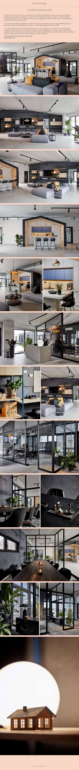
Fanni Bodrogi (39, 3)
